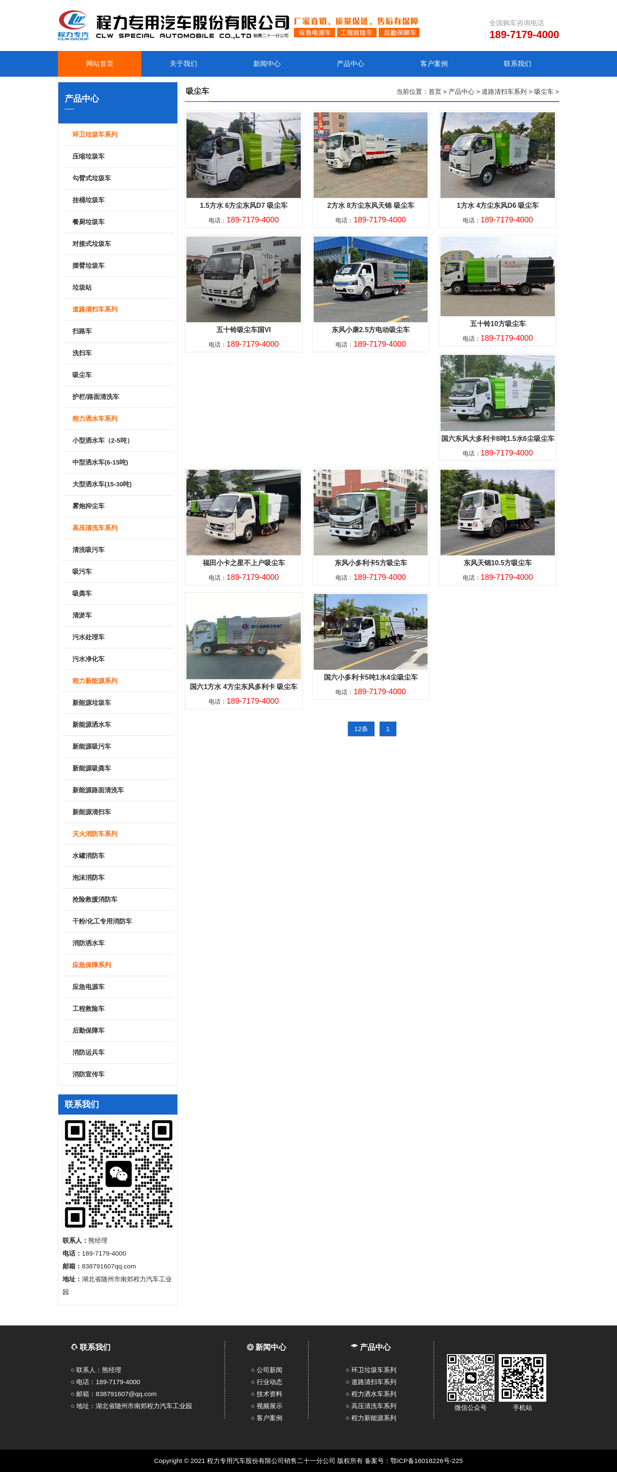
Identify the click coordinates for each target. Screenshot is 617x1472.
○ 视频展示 (266, 1405)
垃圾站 (121, 288)
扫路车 (121, 331)
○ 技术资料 (266, 1393)
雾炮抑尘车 (121, 506)
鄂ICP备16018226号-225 (426, 1460)
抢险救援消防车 (121, 900)
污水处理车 (121, 637)
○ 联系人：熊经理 (96, 1369)
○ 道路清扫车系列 (371, 1381)
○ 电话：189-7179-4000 (105, 1381)
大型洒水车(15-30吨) (121, 484)
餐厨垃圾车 (121, 222)
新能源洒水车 (121, 725)
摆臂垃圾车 (121, 266)
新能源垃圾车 (121, 703)
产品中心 (461, 91)
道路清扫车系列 (504, 91)
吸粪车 (121, 594)
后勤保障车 (121, 1031)
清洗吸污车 (121, 550)
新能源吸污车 (121, 747)
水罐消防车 (121, 856)
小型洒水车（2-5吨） (121, 441)
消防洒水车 (121, 943)
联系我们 (91, 1347)
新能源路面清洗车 (121, 790)
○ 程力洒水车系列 (371, 1393)
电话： (244, 220)
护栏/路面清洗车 (121, 397)
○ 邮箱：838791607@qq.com (113, 1393)
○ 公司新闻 (266, 1369)
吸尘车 (121, 375)
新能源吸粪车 (121, 768)
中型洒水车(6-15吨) (121, 463)
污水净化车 (121, 659)
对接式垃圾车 (121, 244)
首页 (434, 91)
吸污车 (121, 572)
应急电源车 (121, 987)
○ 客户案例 (266, 1417)
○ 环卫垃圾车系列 (371, 1369)
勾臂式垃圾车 (121, 178)
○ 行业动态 (266, 1381)
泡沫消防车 (121, 878)
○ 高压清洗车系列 (371, 1405)
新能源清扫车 (121, 812)
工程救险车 (121, 1009)
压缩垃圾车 (121, 157)
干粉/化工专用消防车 (121, 921)
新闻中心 (270, 1347)
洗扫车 (121, 353)
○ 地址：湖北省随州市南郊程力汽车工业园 (131, 1405)
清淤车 (121, 616)
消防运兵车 (121, 1053)
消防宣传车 (121, 1074)
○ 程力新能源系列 (371, 1417)
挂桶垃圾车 (121, 200)
